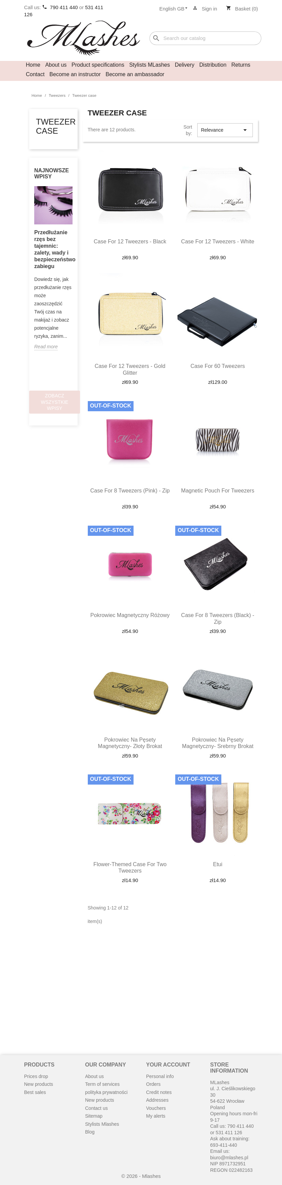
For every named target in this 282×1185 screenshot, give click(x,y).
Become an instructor (75, 74)
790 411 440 (64, 7)
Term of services (102, 1084)
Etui (217, 864)
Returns (240, 65)
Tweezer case (56, 126)
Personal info (160, 1076)
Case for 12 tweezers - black (130, 241)
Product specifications (98, 65)
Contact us (96, 1108)
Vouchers (156, 1108)
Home (33, 65)
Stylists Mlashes (102, 1124)
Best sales (35, 1092)
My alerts (155, 1116)
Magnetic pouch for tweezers (217, 490)
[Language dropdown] (175, 9)
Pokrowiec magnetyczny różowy (130, 615)
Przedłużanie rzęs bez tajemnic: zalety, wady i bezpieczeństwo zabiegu (53, 249)
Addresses (157, 1100)
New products (38, 1084)
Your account (168, 1065)
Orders (153, 1084)
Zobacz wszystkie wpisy (54, 402)
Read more (46, 346)
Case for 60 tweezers (217, 366)
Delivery (185, 65)
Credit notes (159, 1092)
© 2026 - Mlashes (141, 1176)
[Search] (205, 38)
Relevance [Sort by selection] (225, 130)
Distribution (212, 65)
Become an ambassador (135, 74)
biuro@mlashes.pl (229, 1157)
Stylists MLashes (149, 65)
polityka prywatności (106, 1092)
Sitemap (93, 1116)
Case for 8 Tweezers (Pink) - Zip (129, 490)
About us (55, 65)
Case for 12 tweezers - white (217, 241)
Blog (90, 1132)
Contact (35, 74)
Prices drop (36, 1076)
